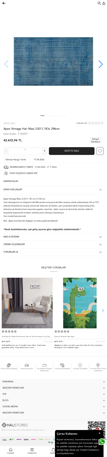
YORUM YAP (81, 123)
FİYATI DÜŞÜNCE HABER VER (23, 173)
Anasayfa (10, 453)
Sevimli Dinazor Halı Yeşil (64, 336)
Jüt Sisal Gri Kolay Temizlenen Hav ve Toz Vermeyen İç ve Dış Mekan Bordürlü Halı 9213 (26, 337)
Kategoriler (32, 453)
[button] (101, 64)
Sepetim (53, 453)
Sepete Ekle (71, 151)
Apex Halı (9, 123)
